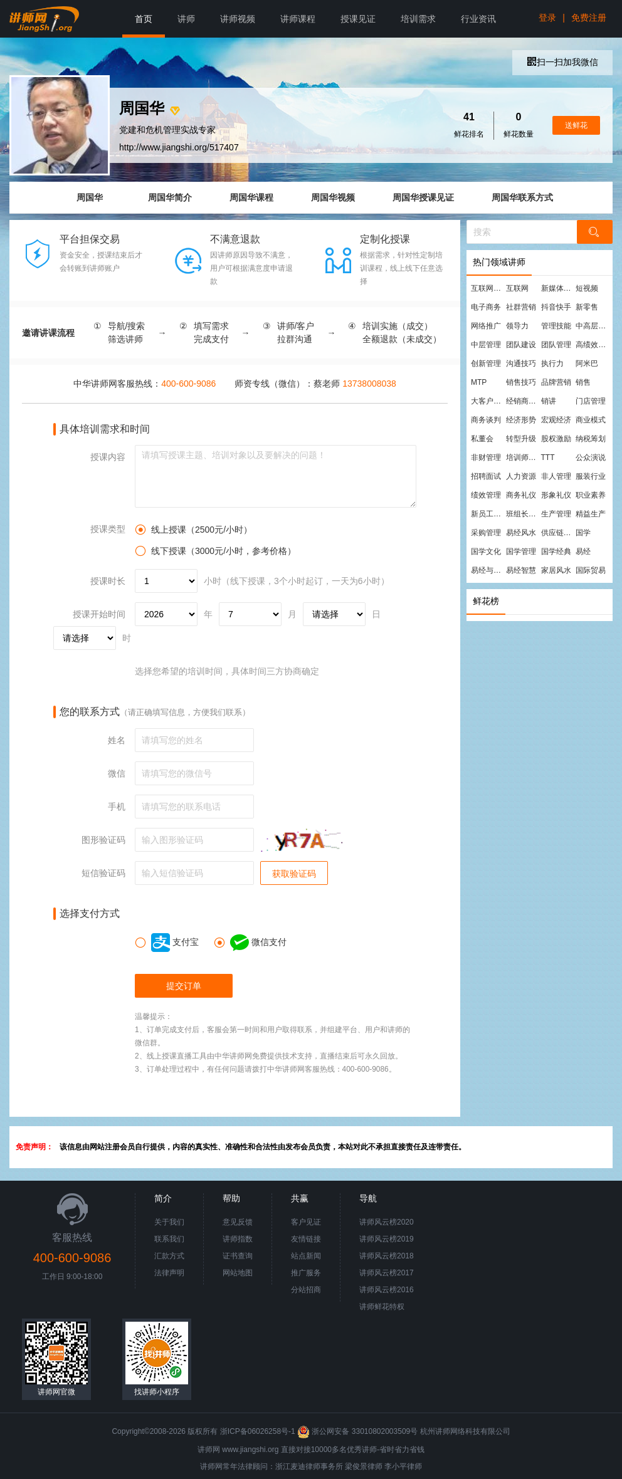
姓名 (116, 740)
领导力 (517, 325)
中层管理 (486, 344)
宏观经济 (556, 419)
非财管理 (486, 457)
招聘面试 (486, 476)
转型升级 (521, 438)
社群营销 (521, 307)
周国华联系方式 (522, 197)
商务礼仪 (521, 495)
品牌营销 (556, 382)
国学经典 (556, 551)
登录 (547, 18)
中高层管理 (592, 325)
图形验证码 (103, 840)
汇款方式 (169, 1256)
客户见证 (306, 1222)
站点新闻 (306, 1256)
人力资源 (521, 476)
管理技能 (556, 325)
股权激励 (556, 438)
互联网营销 (488, 288)
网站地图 (238, 1272)
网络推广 (486, 325)
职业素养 (591, 495)
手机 (116, 807)
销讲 (548, 401)
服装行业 (591, 476)
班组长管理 (523, 514)
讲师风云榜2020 (386, 1222)
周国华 (89, 197)
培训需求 (418, 19)
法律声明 (169, 1272)
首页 (143, 19)
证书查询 (238, 1256)
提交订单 (183, 986)
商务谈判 (486, 419)
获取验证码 (294, 874)
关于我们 (169, 1222)
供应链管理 (558, 532)
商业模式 (591, 419)
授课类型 (107, 529)
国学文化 (486, 551)
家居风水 (556, 570)
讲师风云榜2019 (386, 1239)
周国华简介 (170, 197)
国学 (583, 532)
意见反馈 (238, 1222)
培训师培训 (523, 457)
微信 (116, 773)
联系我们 (169, 1239)
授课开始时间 (99, 614)
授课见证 (358, 19)
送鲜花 (576, 125)
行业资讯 (478, 19)
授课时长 (107, 581)
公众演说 (591, 457)
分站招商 (306, 1289)
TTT (548, 457)
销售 (583, 382)
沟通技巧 (521, 363)
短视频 (587, 288)
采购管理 (486, 532)
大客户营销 (488, 401)
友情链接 (306, 1239)
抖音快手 (556, 307)
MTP (479, 382)
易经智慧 (521, 570)
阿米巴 (587, 363)
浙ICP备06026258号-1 (257, 1431)
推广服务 (306, 1272)
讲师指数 (238, 1239)
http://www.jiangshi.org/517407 (179, 147)
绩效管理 (486, 495)
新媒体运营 (558, 288)
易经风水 (521, 532)
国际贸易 (591, 570)
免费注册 (588, 18)
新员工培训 (488, 514)
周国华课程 (251, 197)
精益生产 (591, 514)
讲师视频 (237, 19)
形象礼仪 (556, 495)
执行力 (552, 363)
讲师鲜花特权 (381, 1306)
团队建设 (521, 344)
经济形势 (521, 419)
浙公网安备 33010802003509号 (358, 1431)
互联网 (517, 288)
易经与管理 (488, 570)
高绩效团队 (592, 344)
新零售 (587, 307)
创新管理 (486, 363)
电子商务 (486, 307)
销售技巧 (521, 382)
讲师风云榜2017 (386, 1272)
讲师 (186, 19)
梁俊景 (356, 1466)
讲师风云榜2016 (386, 1289)
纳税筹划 (591, 438)
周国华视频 (333, 197)
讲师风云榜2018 (386, 1256)
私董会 (482, 438)
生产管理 (556, 514)
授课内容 (107, 457)
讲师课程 (297, 19)
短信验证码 (103, 873)
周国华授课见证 (423, 197)
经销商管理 (523, 401)
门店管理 (591, 401)
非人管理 (556, 476)
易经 (583, 551)
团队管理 (556, 344)
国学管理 (521, 551)
